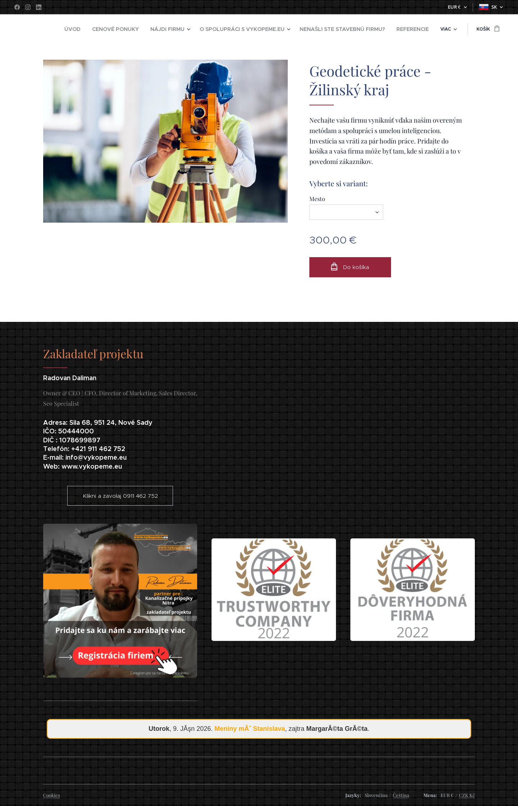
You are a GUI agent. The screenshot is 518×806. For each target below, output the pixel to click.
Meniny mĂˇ (249, 728)
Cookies (51, 795)
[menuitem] (96, 29)
